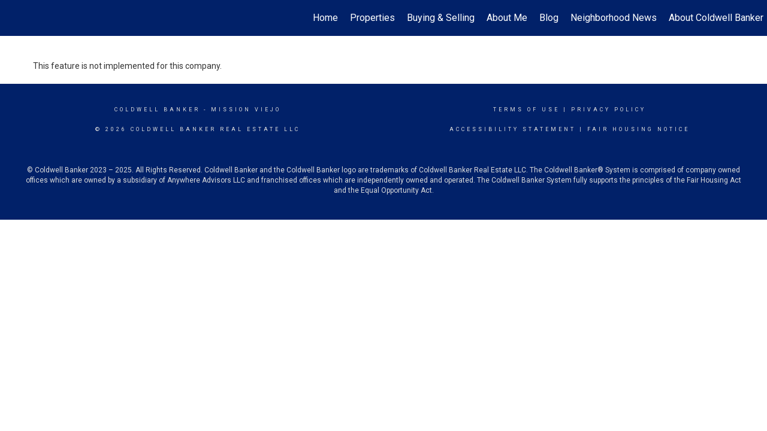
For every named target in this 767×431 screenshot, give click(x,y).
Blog (548, 17)
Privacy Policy (608, 110)
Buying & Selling (441, 17)
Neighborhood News (613, 17)
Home (325, 17)
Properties (372, 17)
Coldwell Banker (157, 110)
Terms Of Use (526, 110)
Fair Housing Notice (638, 129)
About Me (507, 17)
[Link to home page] (15, 18)
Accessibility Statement (512, 129)
